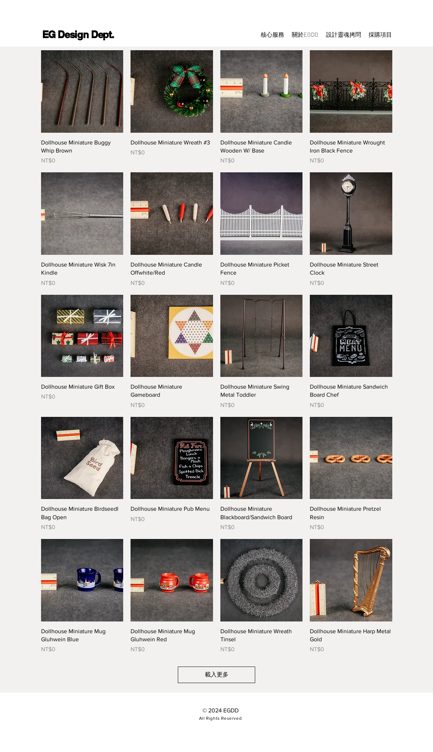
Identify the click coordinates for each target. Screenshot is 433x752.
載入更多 (216, 674)
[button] (380, 34)
